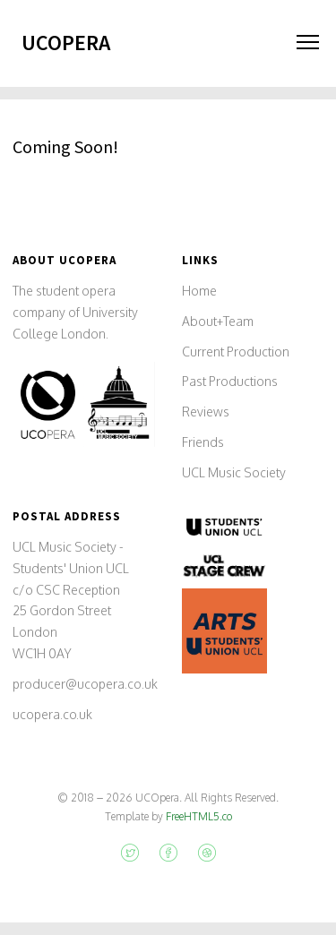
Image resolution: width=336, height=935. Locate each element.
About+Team (218, 321)
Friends (203, 442)
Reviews (205, 411)
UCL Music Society (234, 472)
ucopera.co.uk (52, 714)
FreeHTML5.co (199, 816)
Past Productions (230, 381)
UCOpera (66, 42)
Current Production (235, 351)
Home (199, 290)
